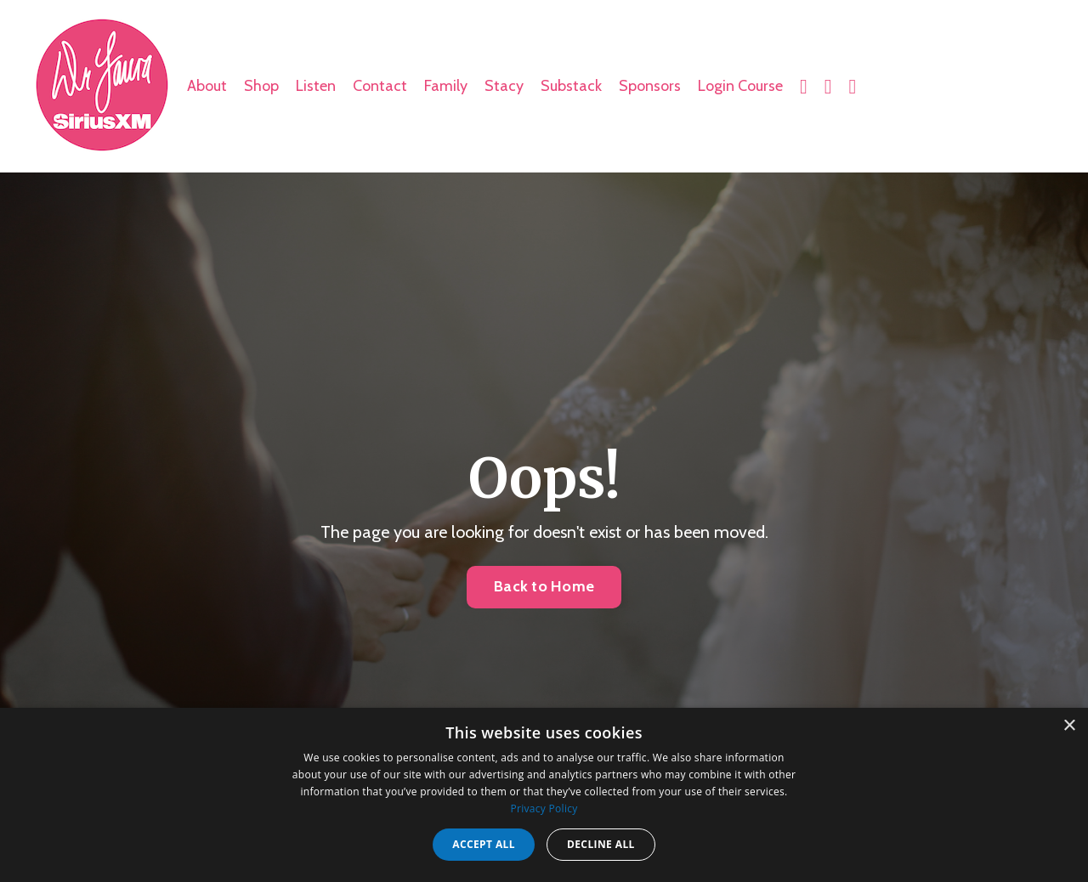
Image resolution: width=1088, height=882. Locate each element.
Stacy (504, 85)
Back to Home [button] (544, 586)
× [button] (1068, 726)
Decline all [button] (601, 844)
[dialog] (544, 795)
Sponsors (650, 85)
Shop (261, 85)
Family (446, 85)
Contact (380, 85)
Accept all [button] (483, 844)
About (207, 85)
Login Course (740, 85)
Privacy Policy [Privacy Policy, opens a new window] (543, 808)
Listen (316, 85)
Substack (571, 85)
